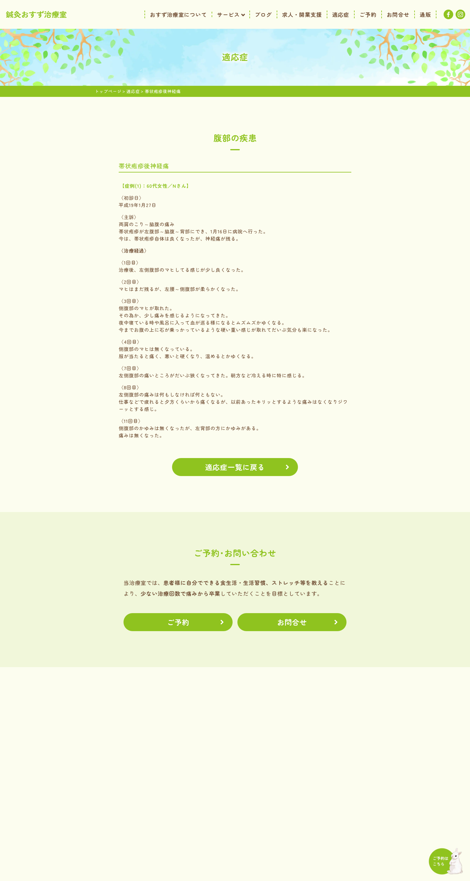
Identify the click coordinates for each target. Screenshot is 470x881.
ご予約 (178, 622)
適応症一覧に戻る (235, 467)
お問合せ (292, 622)
